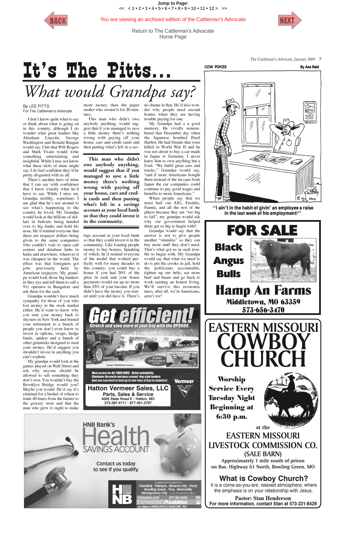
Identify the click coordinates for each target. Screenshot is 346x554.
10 (194, 8)
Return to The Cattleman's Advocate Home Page (173, 33)
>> (224, 8)
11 (202, 8)
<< (121, 8)
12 (212, 8)
